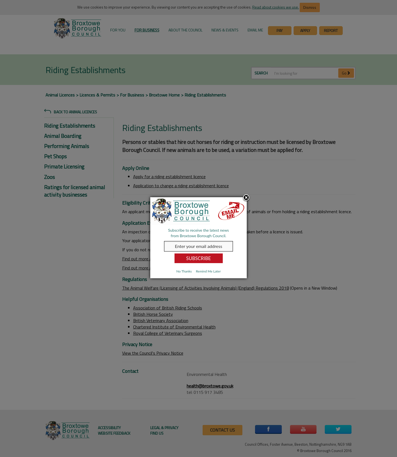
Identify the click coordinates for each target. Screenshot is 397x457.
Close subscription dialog (246, 198)
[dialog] (198, 237)
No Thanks (184, 271)
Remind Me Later (208, 271)
